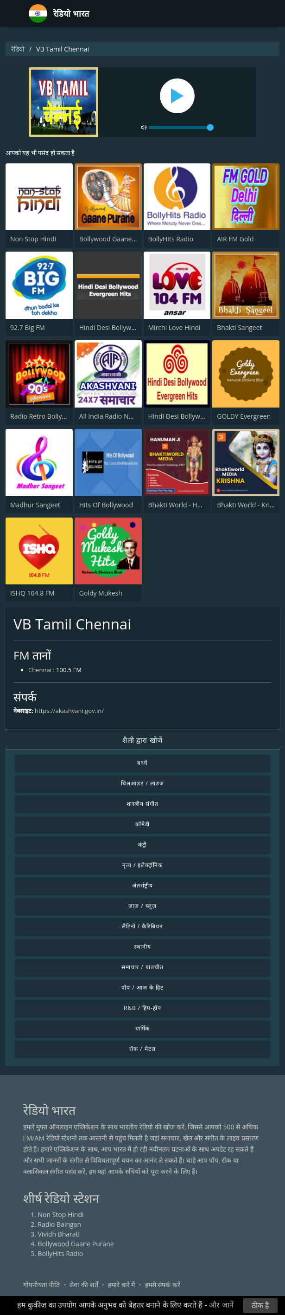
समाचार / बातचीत (142, 967)
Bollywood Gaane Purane (117, 238)
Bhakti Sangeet (239, 327)
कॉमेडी (142, 824)
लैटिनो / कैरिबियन (142, 926)
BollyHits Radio (171, 238)
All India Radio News (109, 416)
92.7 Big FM (27, 327)
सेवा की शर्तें (84, 1284)
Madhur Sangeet (35, 504)
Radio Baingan (60, 1224)
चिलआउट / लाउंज (142, 783)
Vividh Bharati (59, 1234)
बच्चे (142, 763)
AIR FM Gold (235, 238)
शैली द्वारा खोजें (142, 740)
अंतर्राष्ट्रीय (142, 885)
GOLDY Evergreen (244, 416)
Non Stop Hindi (33, 238)
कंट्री (142, 845)
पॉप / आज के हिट (142, 987)
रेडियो (18, 49)
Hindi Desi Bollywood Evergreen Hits (134, 327)
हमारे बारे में (121, 1284)
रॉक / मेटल (142, 1049)
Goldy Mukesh (100, 593)
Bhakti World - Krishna (250, 504)
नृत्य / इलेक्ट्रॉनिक (142, 865)
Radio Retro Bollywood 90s (50, 416)
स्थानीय (142, 947)
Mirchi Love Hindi (174, 327)
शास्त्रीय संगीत (142, 804)
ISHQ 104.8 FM (32, 593)
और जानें (221, 1305)
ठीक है (260, 1305)
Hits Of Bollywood (106, 504)
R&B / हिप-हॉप (142, 1008)
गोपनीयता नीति (41, 1284)
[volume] (181, 127)
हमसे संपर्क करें (162, 1284)
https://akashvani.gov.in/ (69, 710)
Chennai (39, 670)
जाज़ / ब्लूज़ (142, 906)
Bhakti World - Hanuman (185, 504)
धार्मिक (142, 1028)
